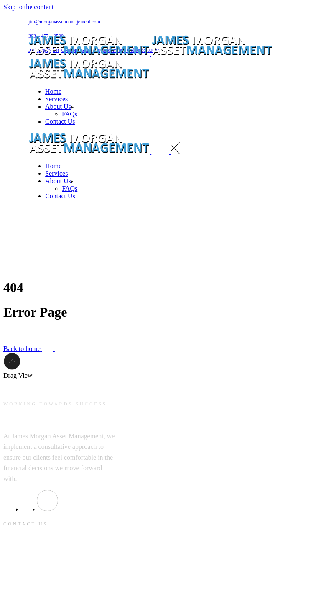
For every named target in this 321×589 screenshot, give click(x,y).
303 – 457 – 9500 (25, 577)
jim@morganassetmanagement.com (64, 22)
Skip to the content (28, 6)
